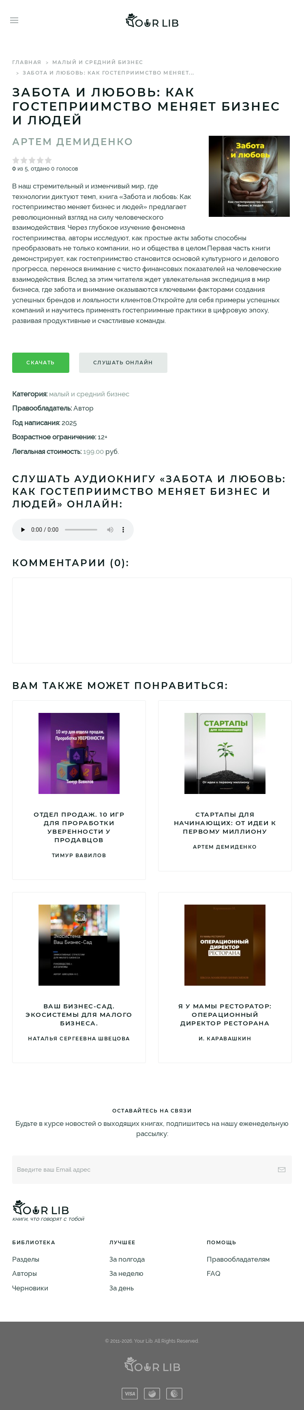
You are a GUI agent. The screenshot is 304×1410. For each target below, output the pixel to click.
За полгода (127, 1259)
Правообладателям (238, 1259)
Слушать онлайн (123, 362)
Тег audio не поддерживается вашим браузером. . (73, 530)
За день (121, 1288)
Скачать (40, 362)
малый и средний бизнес (97, 62)
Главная (27, 62)
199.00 (93, 451)
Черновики (30, 1288)
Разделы (25, 1259)
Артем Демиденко (72, 142)
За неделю (126, 1273)
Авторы (24, 1273)
